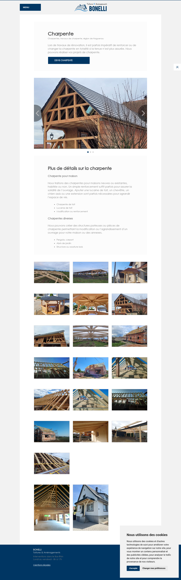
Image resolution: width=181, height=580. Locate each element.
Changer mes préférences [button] (154, 568)
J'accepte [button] (133, 568)
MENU (26, 7)
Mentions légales (41, 564)
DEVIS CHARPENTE (63, 60)
